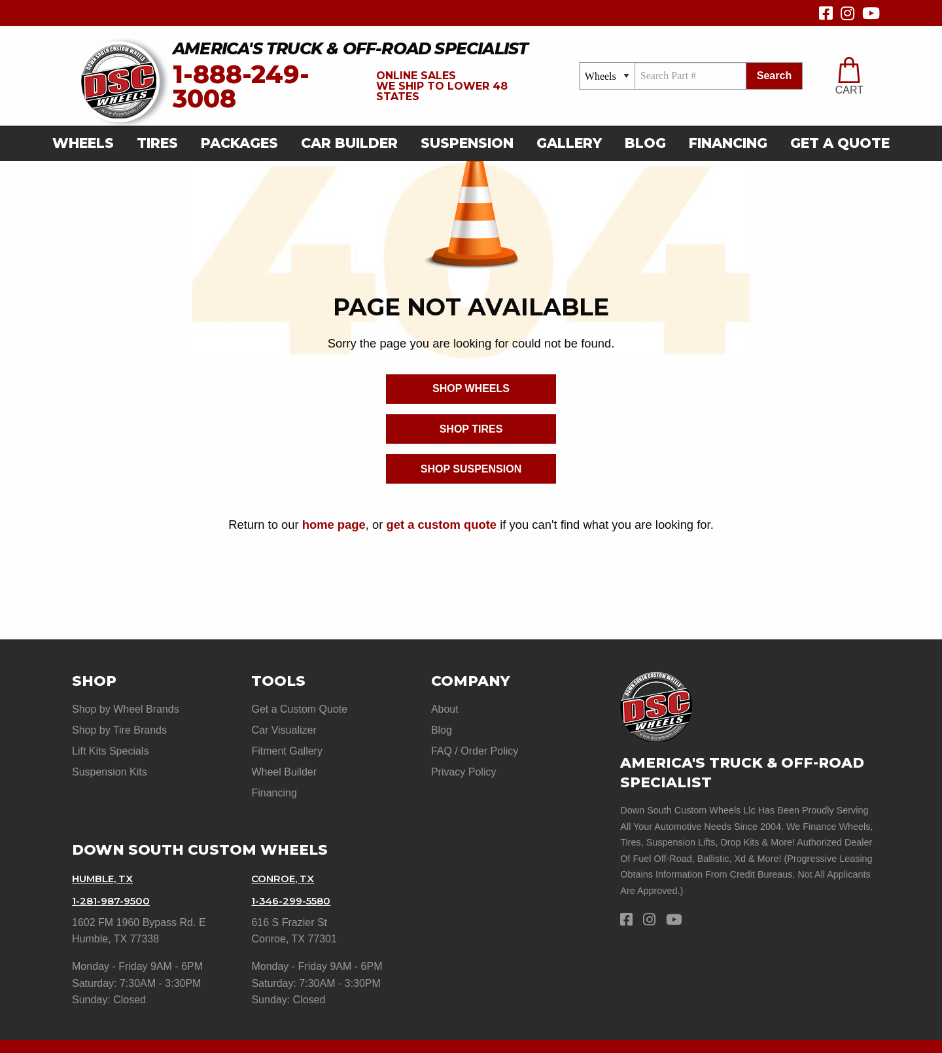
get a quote (840, 143)
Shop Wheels (471, 388)
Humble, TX (105, 857)
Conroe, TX (285, 857)
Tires (157, 143)
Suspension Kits (109, 759)
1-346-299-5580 (294, 875)
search (774, 75)
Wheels (83, 143)
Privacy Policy (464, 759)
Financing (728, 143)
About (445, 709)
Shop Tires (471, 429)
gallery (569, 143)
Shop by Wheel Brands (125, 709)
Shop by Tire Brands (119, 726)
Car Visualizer (283, 726)
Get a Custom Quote (299, 709)
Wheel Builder (284, 759)
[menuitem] (87, 143)
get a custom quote (441, 524)
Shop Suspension (471, 468)
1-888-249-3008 (241, 87)
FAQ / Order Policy (474, 742)
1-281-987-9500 (113, 875)
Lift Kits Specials (110, 742)
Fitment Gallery (286, 742)
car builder (349, 143)
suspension (467, 143)
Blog (645, 143)
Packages (239, 143)
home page (334, 524)
